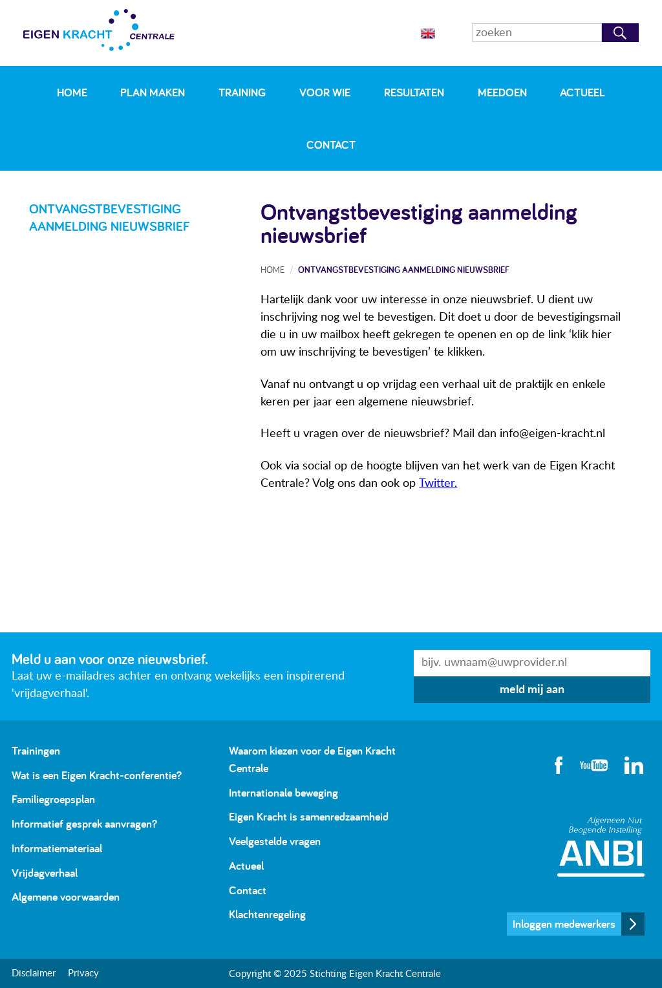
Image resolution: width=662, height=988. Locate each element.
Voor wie (324, 92)
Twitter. (438, 483)
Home (72, 92)
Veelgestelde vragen (275, 840)
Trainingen (36, 750)
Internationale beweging (283, 792)
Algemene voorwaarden (66, 896)
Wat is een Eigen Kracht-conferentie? (97, 775)
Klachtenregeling (267, 914)
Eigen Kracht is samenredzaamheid (309, 816)
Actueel (582, 92)
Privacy (83, 973)
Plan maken (152, 92)
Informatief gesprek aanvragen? (84, 823)
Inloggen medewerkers (564, 923)
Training (242, 92)
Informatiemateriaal (57, 848)
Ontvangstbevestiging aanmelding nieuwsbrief (403, 269)
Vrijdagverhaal (45, 872)
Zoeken (620, 32)
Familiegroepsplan (53, 798)
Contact (331, 144)
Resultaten (414, 92)
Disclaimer (34, 973)
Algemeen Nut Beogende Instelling (601, 846)
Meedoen (502, 92)
